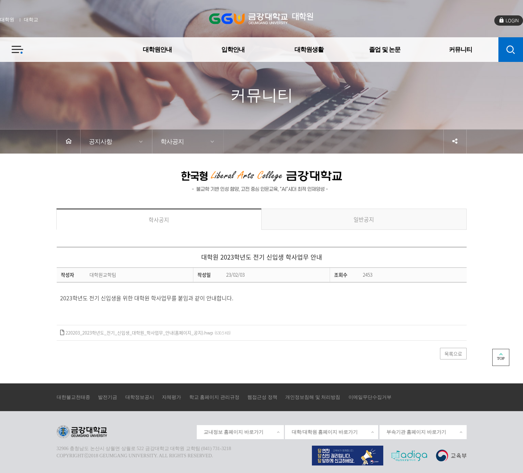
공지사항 (100, 141)
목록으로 (453, 353)
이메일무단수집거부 (369, 397)
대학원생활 (309, 49)
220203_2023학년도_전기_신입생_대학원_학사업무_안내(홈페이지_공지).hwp (139, 332)
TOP (501, 358)
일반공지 (364, 219)
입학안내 (233, 49)
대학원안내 (157, 49)
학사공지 (172, 141)
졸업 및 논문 (384, 49)
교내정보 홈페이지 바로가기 (242, 432)
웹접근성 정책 (262, 397)
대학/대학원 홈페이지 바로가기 (333, 432)
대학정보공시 (139, 397)
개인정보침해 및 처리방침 (312, 397)
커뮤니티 (460, 49)
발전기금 (107, 397)
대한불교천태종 (73, 397)
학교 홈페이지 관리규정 (214, 397)
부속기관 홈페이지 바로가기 (424, 432)
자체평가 (171, 397)
